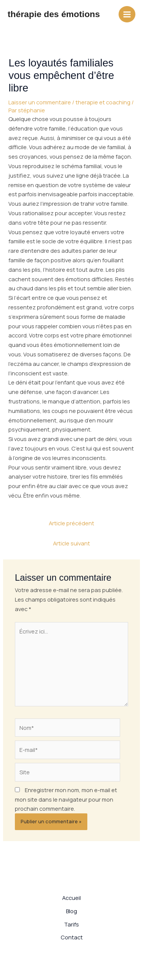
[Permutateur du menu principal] (127, 14)
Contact (72, 937)
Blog (71, 911)
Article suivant (71, 543)
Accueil (71, 897)
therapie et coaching (103, 102)
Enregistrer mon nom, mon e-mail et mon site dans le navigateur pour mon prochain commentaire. (66, 799)
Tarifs (71, 924)
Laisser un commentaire (39, 102)
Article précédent (71, 523)
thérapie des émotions (54, 14)
